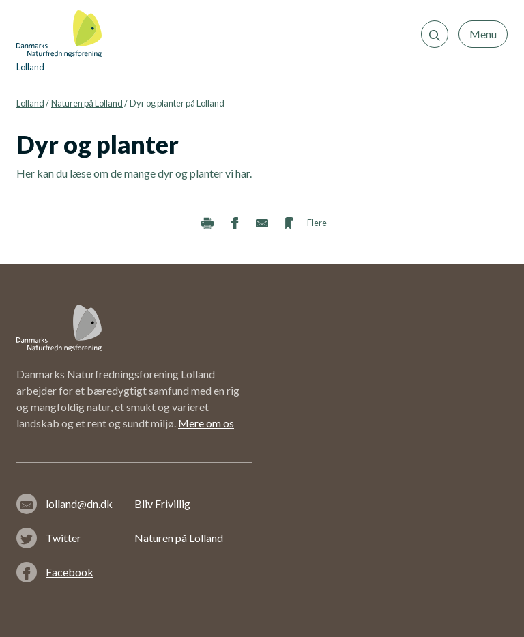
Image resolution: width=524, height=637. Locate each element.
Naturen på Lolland (87, 103)
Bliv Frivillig (162, 503)
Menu (483, 33)
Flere (317, 222)
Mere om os (206, 422)
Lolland (30, 103)
